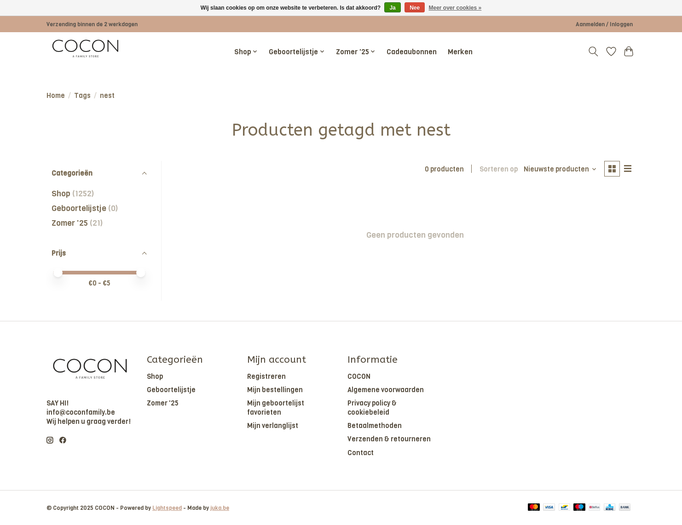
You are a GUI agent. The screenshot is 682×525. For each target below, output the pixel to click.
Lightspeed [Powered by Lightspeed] (167, 508)
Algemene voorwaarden (385, 389)
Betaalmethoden (374, 425)
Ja (392, 8)
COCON (358, 376)
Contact (360, 452)
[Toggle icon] (593, 51)
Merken (460, 52)
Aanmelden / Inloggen (604, 24)
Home (55, 95)
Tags (82, 95)
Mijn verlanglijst (272, 425)
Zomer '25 (70, 222)
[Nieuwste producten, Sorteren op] (559, 169)
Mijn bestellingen (275, 389)
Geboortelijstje (79, 208)
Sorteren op (498, 169)
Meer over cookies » (455, 8)
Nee (415, 8)
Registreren (266, 376)
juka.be (219, 508)
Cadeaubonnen (412, 52)
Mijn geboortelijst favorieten (275, 408)
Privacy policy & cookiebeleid (372, 408)
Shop (61, 193)
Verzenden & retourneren (389, 439)
